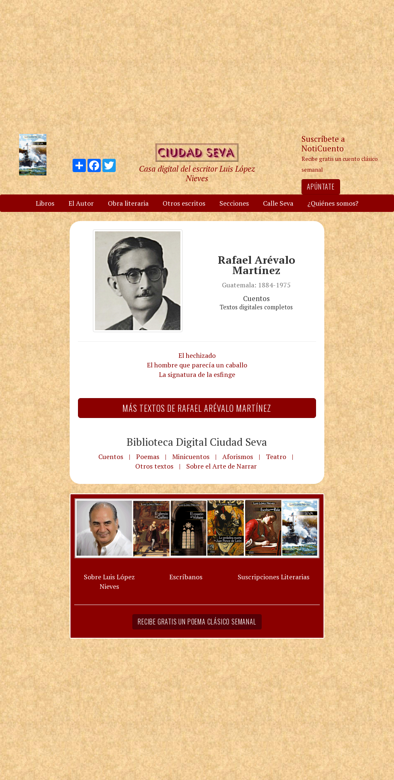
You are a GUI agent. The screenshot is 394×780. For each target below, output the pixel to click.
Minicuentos (190, 456)
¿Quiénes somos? (332, 203)
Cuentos (110, 456)
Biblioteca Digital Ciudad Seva (196, 442)
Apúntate (320, 187)
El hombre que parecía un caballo (197, 364)
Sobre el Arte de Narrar (221, 466)
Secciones (234, 203)
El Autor (81, 203)
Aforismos (237, 456)
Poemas (147, 456)
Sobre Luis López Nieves (109, 581)
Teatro (276, 456)
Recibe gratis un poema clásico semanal (197, 622)
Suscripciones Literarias (273, 576)
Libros (45, 203)
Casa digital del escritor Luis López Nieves (197, 173)
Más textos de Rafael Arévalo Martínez (196, 408)
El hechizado (197, 355)
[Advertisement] (197, 66)
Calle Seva (278, 203)
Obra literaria (128, 203)
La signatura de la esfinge (197, 374)
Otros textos (154, 466)
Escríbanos (185, 576)
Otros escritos (184, 203)
